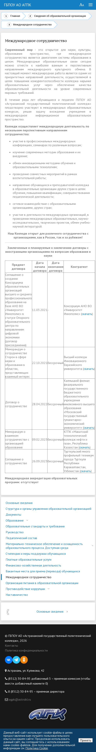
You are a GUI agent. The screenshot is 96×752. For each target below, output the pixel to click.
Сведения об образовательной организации (60, 15)
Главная (15, 15)
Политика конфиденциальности (26, 650)
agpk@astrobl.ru (19, 699)
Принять (85, 740)
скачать (87, 314)
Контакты (11, 645)
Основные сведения (53, 611)
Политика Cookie (36, 748)
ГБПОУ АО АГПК (17, 4)
